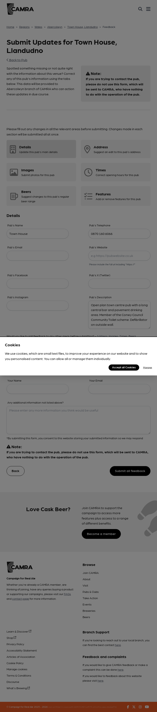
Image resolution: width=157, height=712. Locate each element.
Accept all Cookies (124, 367)
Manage (147, 367)
